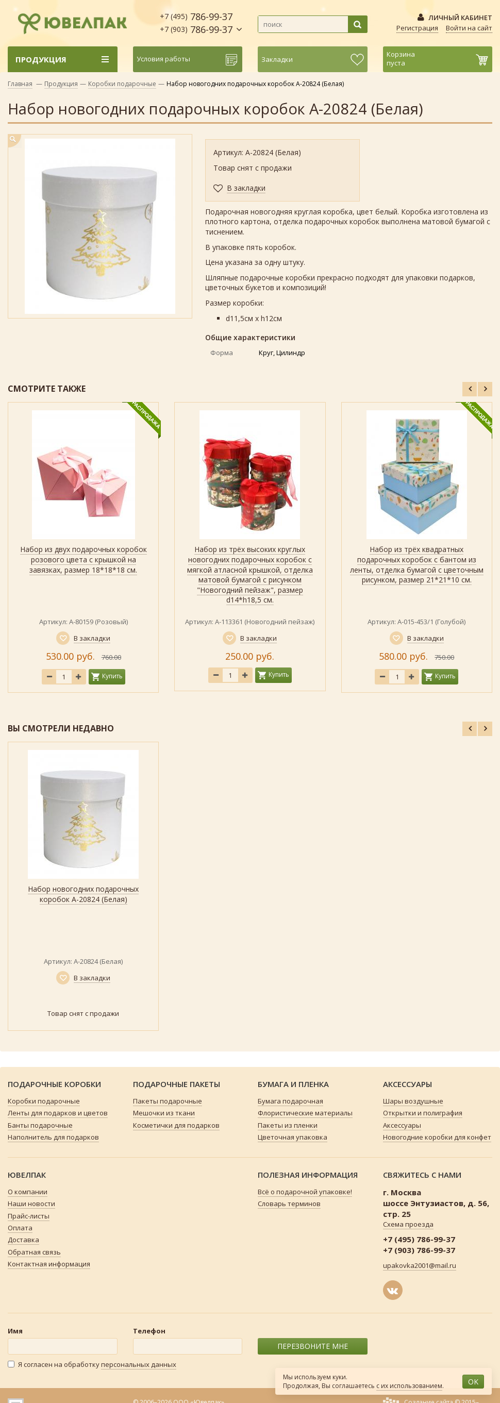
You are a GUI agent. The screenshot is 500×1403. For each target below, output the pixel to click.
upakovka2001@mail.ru (419, 1265)
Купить (112, 676)
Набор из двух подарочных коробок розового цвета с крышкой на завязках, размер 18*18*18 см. (83, 559)
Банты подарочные (40, 1125)
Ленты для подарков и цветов (58, 1112)
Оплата (20, 1227)
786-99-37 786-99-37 (196, 23)
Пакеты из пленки (288, 1125)
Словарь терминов (289, 1203)
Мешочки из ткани (164, 1112)
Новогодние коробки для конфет (437, 1137)
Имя (15, 1330)
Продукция (61, 83)
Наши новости (31, 1203)
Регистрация (417, 27)
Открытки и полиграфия (422, 1112)
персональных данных (138, 1364)
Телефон (149, 1330)
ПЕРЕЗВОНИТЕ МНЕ (312, 1346)
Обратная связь (34, 1252)
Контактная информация (49, 1263)
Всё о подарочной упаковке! (305, 1191)
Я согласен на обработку (92, 1364)
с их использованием (409, 1385)
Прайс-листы (28, 1216)
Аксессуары (402, 1125)
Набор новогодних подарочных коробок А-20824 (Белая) (83, 894)
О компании (27, 1191)
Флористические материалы (305, 1112)
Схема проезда (408, 1224)
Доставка (23, 1239)
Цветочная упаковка (292, 1137)
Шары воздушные (413, 1101)
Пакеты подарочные (167, 1101)
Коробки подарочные (122, 83)
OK (473, 1382)
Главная (20, 83)
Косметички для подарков (176, 1125)
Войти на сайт (469, 27)
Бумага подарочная (290, 1101)
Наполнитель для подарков (53, 1137)
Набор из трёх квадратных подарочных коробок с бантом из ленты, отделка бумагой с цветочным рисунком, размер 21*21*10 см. (417, 564)
